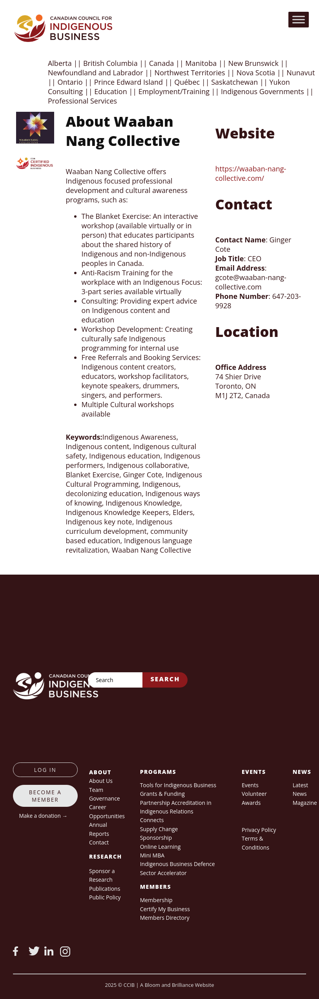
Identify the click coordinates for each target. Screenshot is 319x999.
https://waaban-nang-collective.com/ (250, 173)
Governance (104, 798)
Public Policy (105, 897)
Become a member (45, 795)
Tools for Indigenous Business (178, 785)
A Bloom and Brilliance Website (177, 984)
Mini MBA (152, 855)
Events (250, 785)
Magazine (305, 802)
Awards (251, 802)
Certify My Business (165, 909)
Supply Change (159, 829)
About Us (101, 780)
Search (165, 679)
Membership (156, 900)
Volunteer (254, 793)
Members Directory (165, 917)
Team (96, 789)
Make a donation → (43, 815)
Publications (104, 888)
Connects (152, 820)
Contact (99, 842)
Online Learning (160, 846)
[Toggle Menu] (298, 19)
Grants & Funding (162, 793)
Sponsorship (156, 837)
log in (45, 769)
